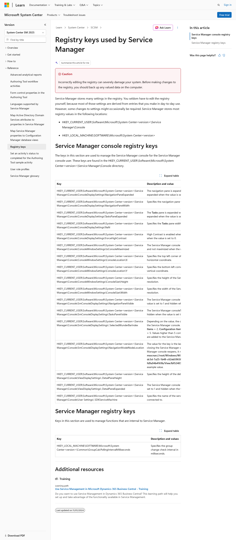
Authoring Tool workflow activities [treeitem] (24, 84)
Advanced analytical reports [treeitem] (26, 74)
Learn (59, 27)
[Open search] (218, 5)
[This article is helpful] (219, 55)
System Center (76, 27)
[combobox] (25, 32)
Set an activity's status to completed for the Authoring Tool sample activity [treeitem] (26, 158)
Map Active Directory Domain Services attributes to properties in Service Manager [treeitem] (27, 119)
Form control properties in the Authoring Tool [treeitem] (27, 95)
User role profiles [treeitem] (19, 169)
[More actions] (177, 28)
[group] (118, 291)
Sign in (228, 4)
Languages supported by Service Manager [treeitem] (24, 106)
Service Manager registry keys (208, 42)
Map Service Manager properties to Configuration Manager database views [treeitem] (25, 135)
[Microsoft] (6, 5)
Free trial (224, 15)
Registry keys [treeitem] (18, 146)
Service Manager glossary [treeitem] (24, 176)
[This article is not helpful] (224, 55)
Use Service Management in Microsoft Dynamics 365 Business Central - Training (101, 489)
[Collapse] (45, 24)
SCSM (94, 27)
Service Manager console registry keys (211, 36)
